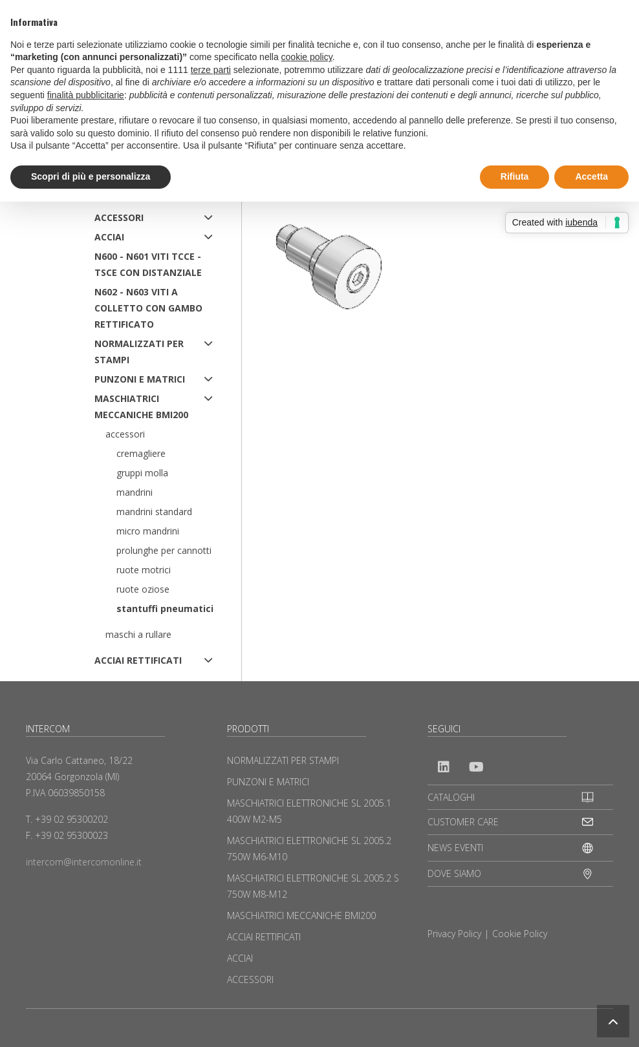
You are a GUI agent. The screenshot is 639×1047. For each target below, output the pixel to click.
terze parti (211, 70)
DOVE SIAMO (454, 873)
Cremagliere (141, 453)
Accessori (125, 434)
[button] (613, 1021)
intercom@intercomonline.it (84, 862)
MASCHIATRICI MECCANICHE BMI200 (141, 406)
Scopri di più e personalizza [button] (90, 176)
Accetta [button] (591, 176)
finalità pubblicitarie (85, 95)
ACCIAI (109, 237)
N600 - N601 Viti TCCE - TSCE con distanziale (148, 264)
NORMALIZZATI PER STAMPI (139, 351)
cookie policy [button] (306, 57)
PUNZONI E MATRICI (139, 379)
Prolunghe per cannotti (163, 550)
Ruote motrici (143, 570)
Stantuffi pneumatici (164, 608)
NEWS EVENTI (455, 847)
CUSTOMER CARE (463, 822)
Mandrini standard (154, 511)
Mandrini (134, 492)
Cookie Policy (519, 933)
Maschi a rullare (138, 634)
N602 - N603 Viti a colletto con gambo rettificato (148, 308)
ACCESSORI (119, 217)
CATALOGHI (451, 797)
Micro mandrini (147, 531)
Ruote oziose (142, 589)
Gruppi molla (142, 473)
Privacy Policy (454, 933)
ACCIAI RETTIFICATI (138, 660)
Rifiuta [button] (515, 176)
